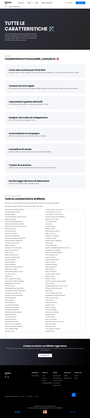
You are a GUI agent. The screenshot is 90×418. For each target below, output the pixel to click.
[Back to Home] (8, 3)
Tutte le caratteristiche (14, 6)
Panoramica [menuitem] (35, 372)
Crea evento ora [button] (45, 355)
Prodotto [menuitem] (21, 2)
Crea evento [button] (80, 2)
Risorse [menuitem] (29, 2)
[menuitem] (25, 2)
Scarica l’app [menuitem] (78, 372)
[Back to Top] (74, 395)
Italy (70, 2)
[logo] (8, 373)
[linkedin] (6, 377)
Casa (5, 6)
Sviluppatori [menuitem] (67, 372)
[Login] (65, 2)
